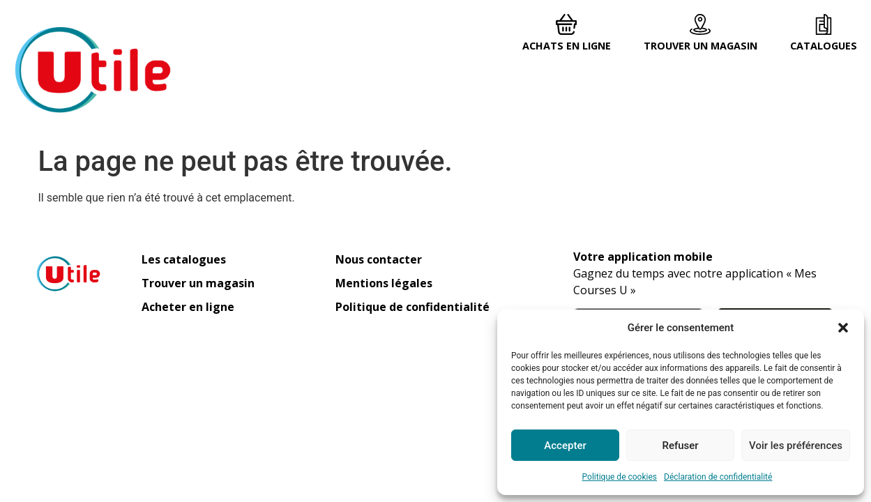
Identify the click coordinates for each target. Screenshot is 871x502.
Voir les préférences (795, 445)
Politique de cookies (619, 477)
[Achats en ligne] (566, 24)
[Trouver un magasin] (700, 24)
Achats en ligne (566, 45)
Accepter (565, 445)
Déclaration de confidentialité (718, 477)
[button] (843, 328)
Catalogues (823, 45)
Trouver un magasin (700, 45)
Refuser (680, 445)
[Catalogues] (823, 24)
